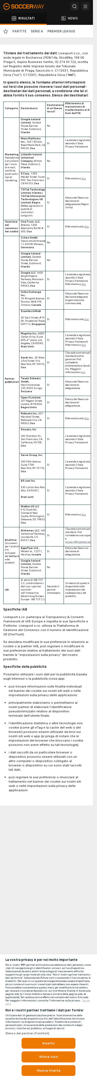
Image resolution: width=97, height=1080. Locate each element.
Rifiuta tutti (48, 1057)
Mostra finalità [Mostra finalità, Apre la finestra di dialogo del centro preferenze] (48, 1070)
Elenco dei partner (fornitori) (27, 1033)
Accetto (48, 1043)
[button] (74, 6)
